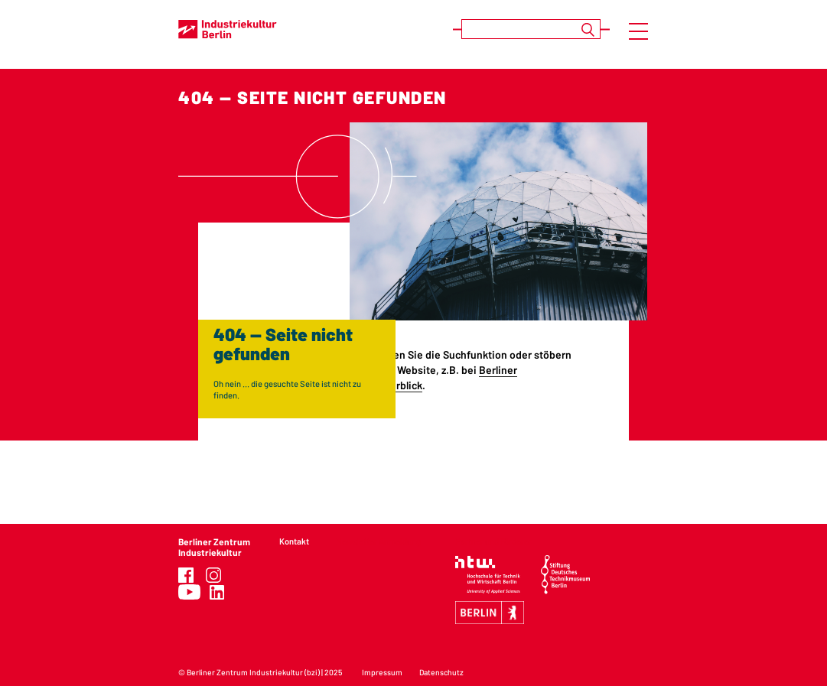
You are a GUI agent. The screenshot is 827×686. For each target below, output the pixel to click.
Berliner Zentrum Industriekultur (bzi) (253, 672)
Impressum (382, 672)
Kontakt (294, 541)
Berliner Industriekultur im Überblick (403, 377)
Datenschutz (441, 672)
